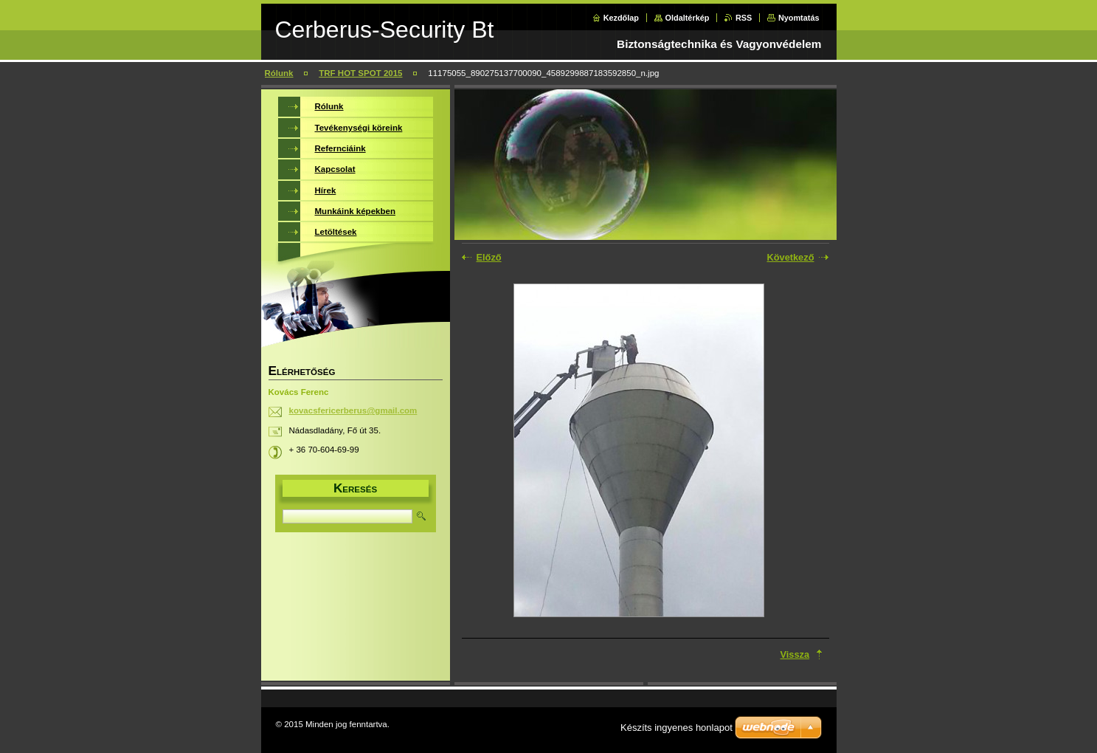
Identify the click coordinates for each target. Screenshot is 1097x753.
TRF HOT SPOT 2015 (360, 73)
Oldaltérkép (687, 17)
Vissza (795, 654)
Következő (790, 257)
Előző (489, 257)
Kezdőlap (621, 17)
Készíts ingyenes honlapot (676, 727)
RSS (744, 17)
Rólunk (279, 73)
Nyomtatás (799, 17)
